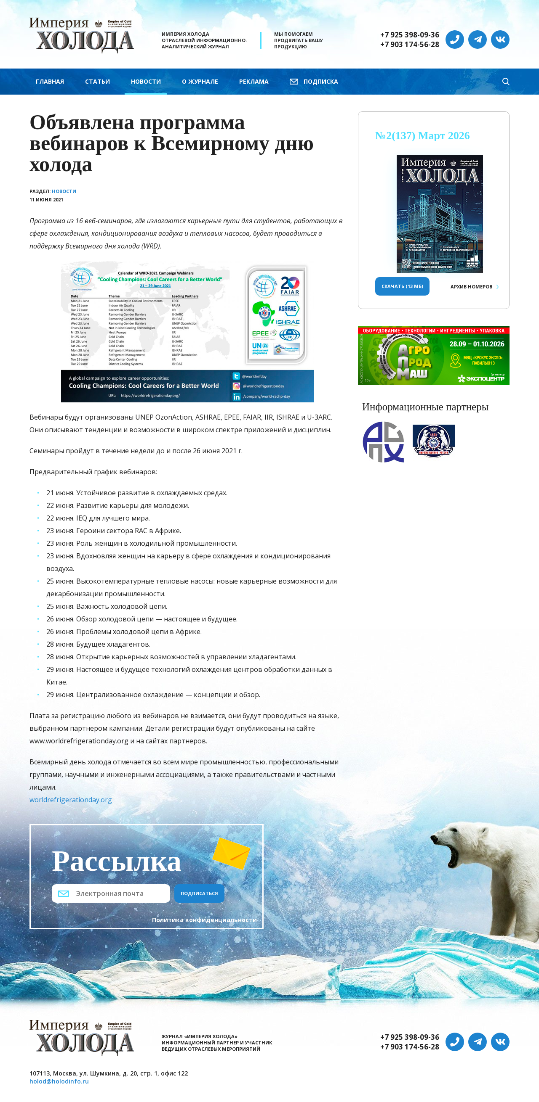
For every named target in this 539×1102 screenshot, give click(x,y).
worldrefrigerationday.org (70, 799)
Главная (50, 81)
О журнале (200, 81)
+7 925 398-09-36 (409, 35)
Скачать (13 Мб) (402, 286)
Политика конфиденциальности (204, 920)
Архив (471, 286)
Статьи (97, 81)
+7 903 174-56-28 (409, 44)
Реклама (254, 81)
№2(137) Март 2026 (422, 135)
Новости (146, 81)
